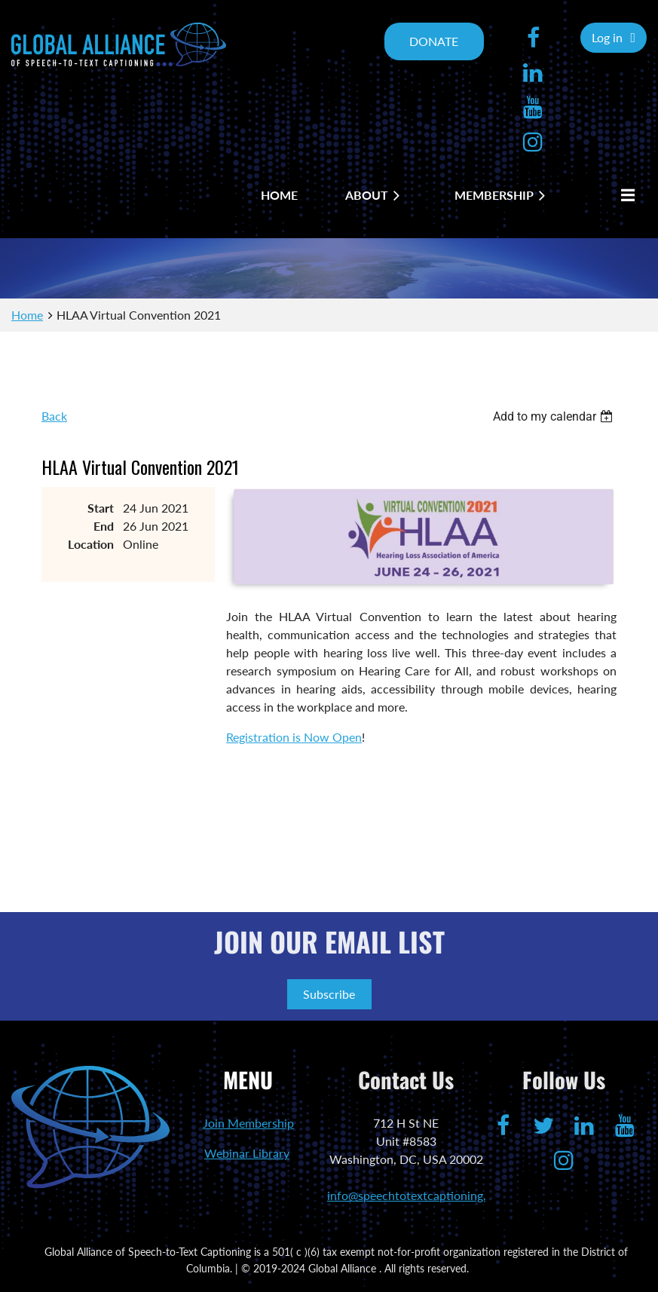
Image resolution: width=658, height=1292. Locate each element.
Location (91, 544)
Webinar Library (246, 1153)
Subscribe (329, 994)
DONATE (433, 41)
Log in (607, 37)
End (103, 526)
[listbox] (555, 416)
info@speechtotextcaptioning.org (415, 1195)
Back (54, 416)
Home (27, 315)
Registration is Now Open (294, 737)
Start (100, 508)
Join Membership (248, 1123)
